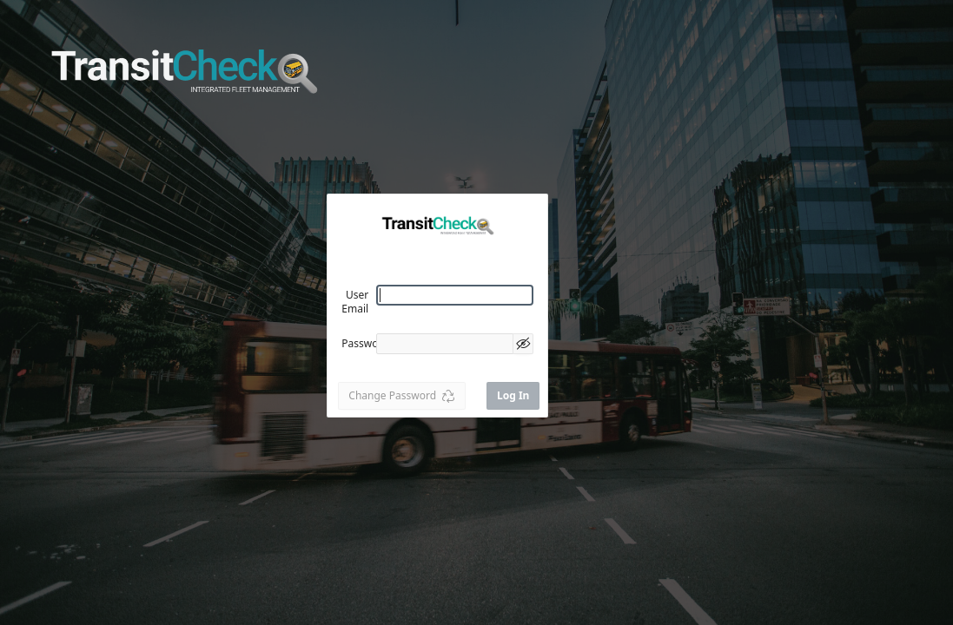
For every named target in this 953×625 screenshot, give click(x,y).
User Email (354, 301)
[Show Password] (523, 343)
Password (364, 343)
